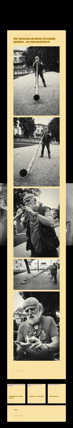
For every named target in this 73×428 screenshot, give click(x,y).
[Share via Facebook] (14, 370)
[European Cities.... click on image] (36, 389)
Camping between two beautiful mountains (16, 397)
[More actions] (59, 35)
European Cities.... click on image (36, 396)
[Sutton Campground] (57, 389)
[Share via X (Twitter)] (17, 370)
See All (64, 381)
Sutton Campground (53, 396)
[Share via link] (23, 370)
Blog (8, 26)
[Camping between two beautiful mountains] (16, 389)
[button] (64, 26)
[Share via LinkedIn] (20, 370)
